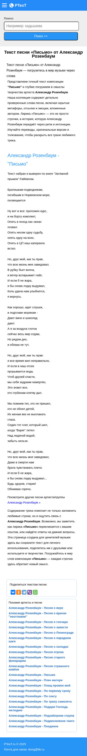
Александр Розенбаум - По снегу (33, 696)
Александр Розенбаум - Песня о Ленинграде (41, 632)
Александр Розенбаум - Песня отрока (36, 652)
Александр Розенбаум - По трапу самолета (40, 701)
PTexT (17, 5)
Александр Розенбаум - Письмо (32, 674)
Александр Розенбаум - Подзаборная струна (41, 715)
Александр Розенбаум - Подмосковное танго (41, 721)
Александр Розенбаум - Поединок (33, 726)
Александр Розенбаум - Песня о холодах (38, 646)
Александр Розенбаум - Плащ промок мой (39, 685)
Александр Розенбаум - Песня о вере (36, 607)
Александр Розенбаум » (24, 502)
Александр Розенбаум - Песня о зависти (38, 627)
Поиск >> (40, 36)
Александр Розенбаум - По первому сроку (40, 690)
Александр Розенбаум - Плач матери (36, 680)
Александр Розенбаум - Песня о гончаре (38, 622)
